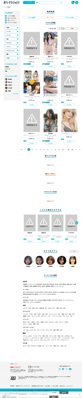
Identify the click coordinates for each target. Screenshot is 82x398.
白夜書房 (48, 286)
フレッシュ (35, 316)
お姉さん (35, 322)
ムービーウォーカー (59, 286)
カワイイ (64, 322)
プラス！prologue (38, 300)
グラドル (27, 336)
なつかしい (54, 322)
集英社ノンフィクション (41, 294)
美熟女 (44, 322)
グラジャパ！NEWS (12, 22)
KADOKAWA (39, 284)
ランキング (7, 69)
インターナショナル (58, 316)
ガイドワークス (32, 284)
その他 (7, 58)
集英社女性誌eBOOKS (28, 294)
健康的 (27, 316)
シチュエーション (10, 50)
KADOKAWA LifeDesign (48, 284)
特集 (6, 71)
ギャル (69, 316)
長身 (72, 314)
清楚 (36, 324)
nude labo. (38, 302)
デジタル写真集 (11, 16)
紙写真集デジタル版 (28, 300)
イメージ (8, 46)
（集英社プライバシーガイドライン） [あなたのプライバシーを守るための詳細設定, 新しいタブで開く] (9, 396)
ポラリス (32, 302)
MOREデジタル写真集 (58, 292)
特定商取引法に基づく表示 (37, 385)
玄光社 (56, 284)
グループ (41, 330)
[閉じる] (79, 394)
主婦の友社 (69, 284)
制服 (35, 308)
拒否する (64, 392)
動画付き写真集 (47, 300)
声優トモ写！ (26, 302)
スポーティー (46, 316)
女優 (45, 336)
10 (63, 149)
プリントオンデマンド (68, 300)
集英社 (64, 284)
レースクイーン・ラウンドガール (33, 338)
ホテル (49, 330)
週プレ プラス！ (11, 20)
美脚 (65, 314)
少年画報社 (26, 286)
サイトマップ (69, 385)
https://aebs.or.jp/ (21, 378)
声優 (61, 336)
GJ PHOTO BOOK (48, 292)
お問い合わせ (62, 385)
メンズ (49, 346)
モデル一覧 (15, 93)
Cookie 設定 (47, 385)
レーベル (8, 31)
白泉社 (43, 286)
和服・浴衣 (61, 308)
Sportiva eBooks (51, 294)
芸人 (47, 340)
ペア (26, 330)
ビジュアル (8, 43)
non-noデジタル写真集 (70, 292)
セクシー (27, 324)
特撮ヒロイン (28, 340)
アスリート (55, 340)
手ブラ (27, 346)
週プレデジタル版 (12, 18)
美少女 (27, 322)
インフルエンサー (68, 338)
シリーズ (8, 35)
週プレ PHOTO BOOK (28, 292)
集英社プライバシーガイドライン (23, 385)
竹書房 (30, 286)
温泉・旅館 (58, 330)
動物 (57, 346)
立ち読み (31, 66)
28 (68, 149)
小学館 (74, 284)
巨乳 (37, 314)
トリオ (33, 330)
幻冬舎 (60, 284)
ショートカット (55, 314)
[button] (77, 223)
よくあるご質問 (54, 385)
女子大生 (69, 336)
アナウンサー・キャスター (52, 338)
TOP (5, 7)
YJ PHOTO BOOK (38, 292)
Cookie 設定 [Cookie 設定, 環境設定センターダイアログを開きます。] (53, 392)
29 (72, 149)
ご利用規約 (12, 385)
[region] (41, 394)
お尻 (45, 314)
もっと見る (73, 251)
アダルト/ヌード (65, 340)
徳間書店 (35, 286)
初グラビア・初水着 (38, 346)
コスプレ (27, 308)
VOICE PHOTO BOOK (56, 300)
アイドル (37, 336)
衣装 (7, 39)
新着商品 (7, 66)
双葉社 (52, 286)
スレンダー (28, 314)
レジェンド (39, 340)
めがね (52, 308)
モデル (53, 336)
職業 (7, 54)
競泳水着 (44, 308)
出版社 (7, 27)
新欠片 (39, 286)
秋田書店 (25, 284)
